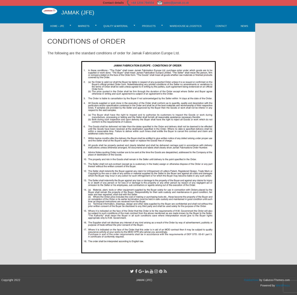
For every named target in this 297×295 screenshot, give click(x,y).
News (244, 26)
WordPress (282, 285)
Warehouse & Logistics (186, 26)
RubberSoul (251, 280)
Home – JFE (57, 26)
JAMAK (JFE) (77, 13)
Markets (84, 26)
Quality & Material (115, 26)
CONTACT (221, 26)
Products (149, 26)
